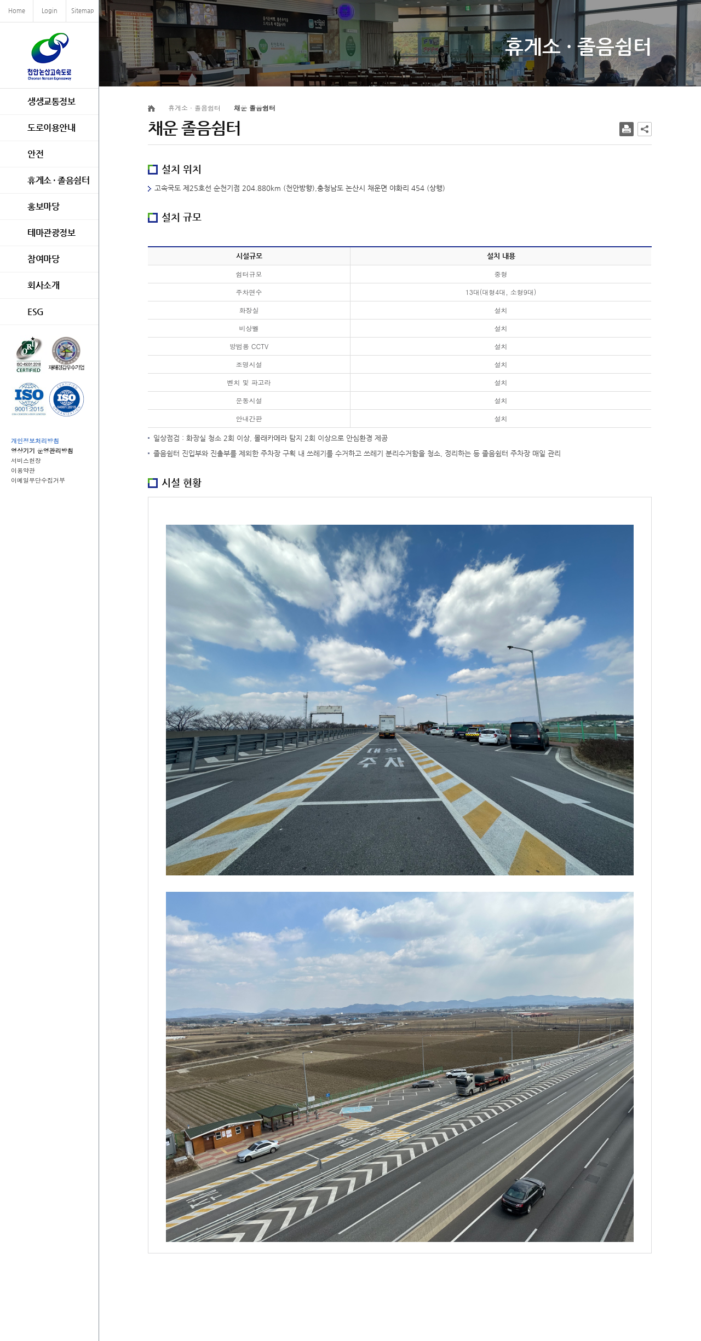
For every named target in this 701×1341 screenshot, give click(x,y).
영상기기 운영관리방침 (42, 450)
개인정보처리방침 (35, 441)
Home (16, 10)
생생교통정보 (51, 101)
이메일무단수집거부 (38, 480)
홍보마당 (43, 206)
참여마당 (43, 259)
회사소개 (43, 285)
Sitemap (82, 10)
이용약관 (23, 470)
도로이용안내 (51, 128)
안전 (35, 154)
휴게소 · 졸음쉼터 (58, 180)
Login (50, 10)
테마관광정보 (51, 233)
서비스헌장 (26, 460)
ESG (35, 311)
